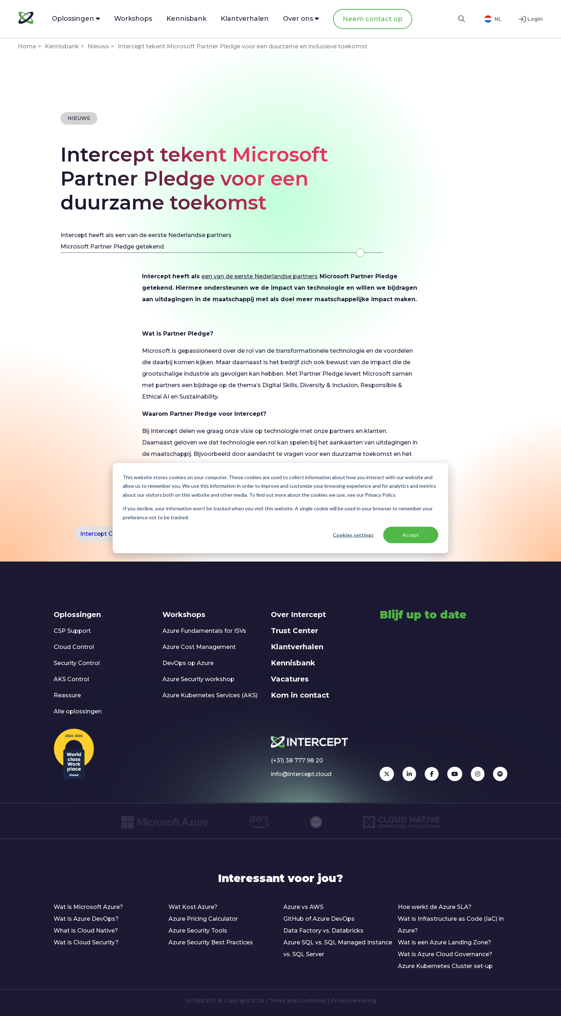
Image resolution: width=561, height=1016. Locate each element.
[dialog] (280, 508)
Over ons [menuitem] (301, 19)
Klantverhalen (297, 646)
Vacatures (290, 679)
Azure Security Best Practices (211, 942)
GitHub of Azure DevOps (319, 918)
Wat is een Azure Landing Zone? (444, 942)
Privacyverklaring (353, 1000)
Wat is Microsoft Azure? (88, 907)
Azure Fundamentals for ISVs (204, 630)
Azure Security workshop (198, 679)
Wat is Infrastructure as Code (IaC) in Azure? (451, 924)
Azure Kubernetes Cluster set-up (445, 966)
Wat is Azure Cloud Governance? (445, 954)
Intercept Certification (112, 533)
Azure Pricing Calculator (203, 918)
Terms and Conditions (297, 1000)
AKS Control (71, 679)
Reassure (67, 695)
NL (493, 19)
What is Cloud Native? (86, 930)
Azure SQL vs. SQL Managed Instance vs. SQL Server (337, 948)
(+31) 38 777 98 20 (297, 760)
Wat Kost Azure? (193, 907)
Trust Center (294, 630)
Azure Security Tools (198, 930)
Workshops (183, 614)
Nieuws (98, 46)
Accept (411, 535)
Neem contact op (373, 19)
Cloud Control (74, 647)
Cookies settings (353, 535)
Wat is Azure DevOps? (86, 918)
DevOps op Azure (188, 663)
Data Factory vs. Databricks (323, 930)
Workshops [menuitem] (133, 19)
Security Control (77, 663)
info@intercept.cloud (301, 774)
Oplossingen (77, 614)
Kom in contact (300, 695)
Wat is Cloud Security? (86, 942)
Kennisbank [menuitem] (186, 19)
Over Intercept (298, 614)
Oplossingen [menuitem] (76, 19)
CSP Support (72, 630)
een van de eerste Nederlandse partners (259, 276)
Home (27, 46)
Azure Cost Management (199, 647)
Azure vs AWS (303, 907)
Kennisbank (62, 46)
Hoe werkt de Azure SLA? (435, 907)
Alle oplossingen (78, 711)
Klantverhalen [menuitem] (245, 19)
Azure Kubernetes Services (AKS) (210, 695)
